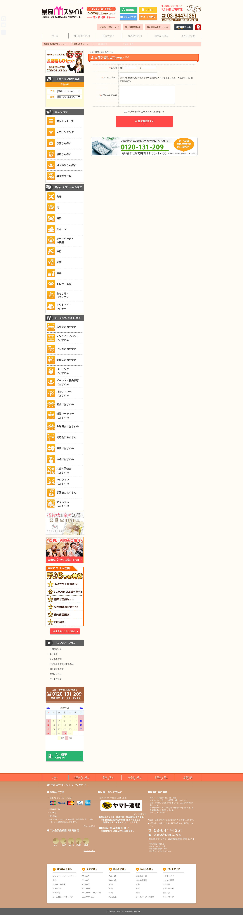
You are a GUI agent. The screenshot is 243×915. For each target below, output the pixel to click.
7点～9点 (112, 880)
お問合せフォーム (57, 819)
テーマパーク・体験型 (145, 897)
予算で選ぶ (108, 35)
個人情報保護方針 (133, 27)
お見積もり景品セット (81, 44)
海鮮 (54, 880)
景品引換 (188, 777)
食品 (138, 884)
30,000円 (86, 876)
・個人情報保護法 (56, 669)
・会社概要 (53, 654)
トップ (91, 52)
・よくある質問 (55, 659)
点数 (52, 97)
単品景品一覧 (141, 876)
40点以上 (112, 897)
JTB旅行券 (57, 888)
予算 (52, 91)
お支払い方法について (109, 27)
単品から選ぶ (161, 35)
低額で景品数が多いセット (55, 44)
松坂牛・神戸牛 (59, 884)
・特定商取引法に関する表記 (60, 664)
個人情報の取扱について (157, 27)
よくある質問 (188, 35)
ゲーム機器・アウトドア (63, 897)
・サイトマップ (55, 679)
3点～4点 (112, 876)
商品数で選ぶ (135, 35)
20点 (111, 893)
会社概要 (182, 2)
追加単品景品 (141, 880)
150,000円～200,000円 (91, 893)
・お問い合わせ (55, 674)
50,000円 (86, 880)
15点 (111, 888)
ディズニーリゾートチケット (64, 876)
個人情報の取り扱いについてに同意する (146, 111)
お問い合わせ (168, 888)
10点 (111, 884)
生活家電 (56, 893)
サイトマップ (193, 2)
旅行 (138, 893)
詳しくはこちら (89, 826)
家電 (138, 888)
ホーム (55, 35)
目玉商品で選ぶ (82, 35)
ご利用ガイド (171, 2)
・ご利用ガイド (55, 649)
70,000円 (86, 884)
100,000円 (86, 888)
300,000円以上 (88, 897)
